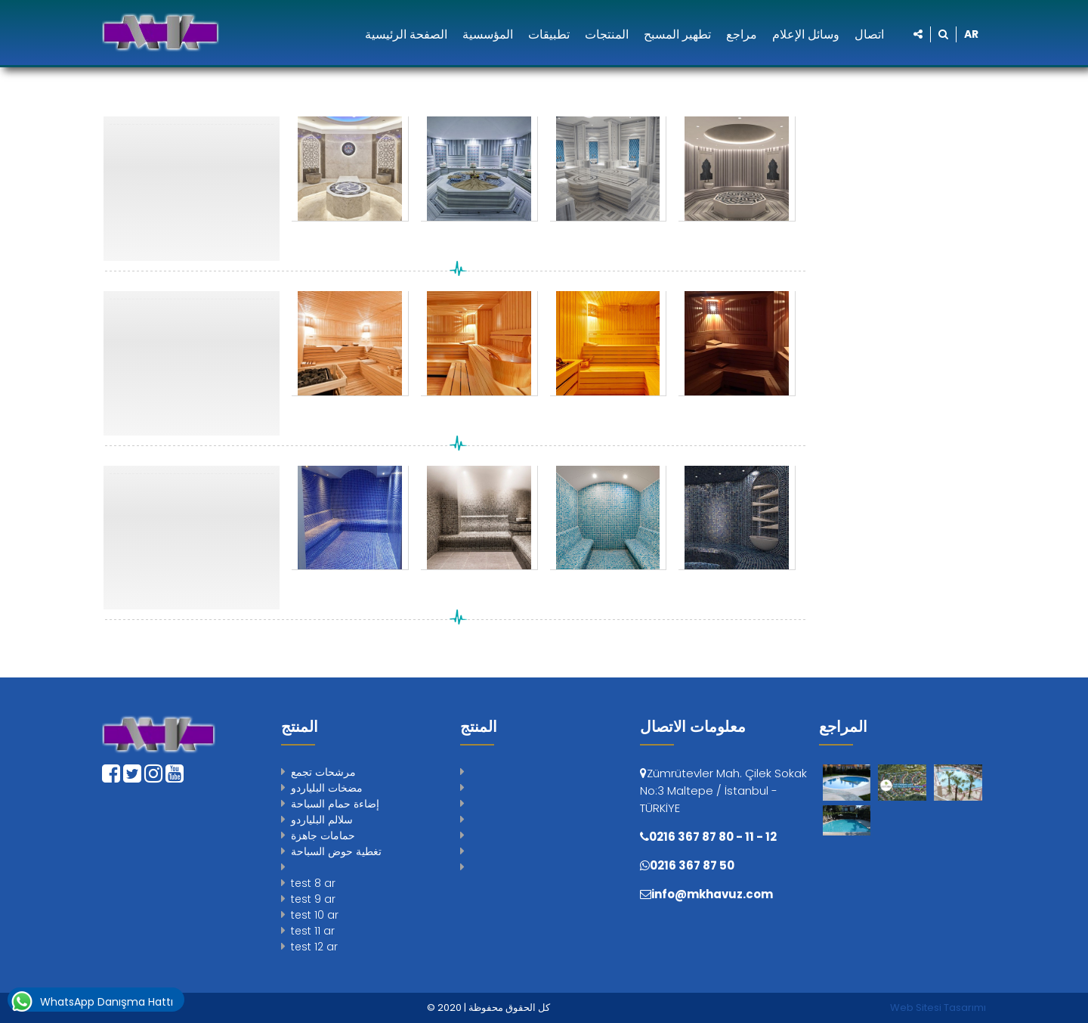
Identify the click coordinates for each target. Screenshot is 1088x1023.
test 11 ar (313, 930)
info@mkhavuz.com (712, 894)
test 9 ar (313, 899)
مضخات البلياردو (327, 787)
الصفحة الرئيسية (406, 34)
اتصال (869, 34)
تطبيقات (549, 34)
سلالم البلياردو (322, 819)
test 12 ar (314, 946)
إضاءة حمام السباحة (335, 803)
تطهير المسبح (677, 34)
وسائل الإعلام (805, 34)
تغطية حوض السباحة (336, 851)
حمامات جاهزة (323, 835)
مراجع (741, 34)
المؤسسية (487, 34)
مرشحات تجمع (323, 772)
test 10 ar (314, 914)
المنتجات (607, 34)
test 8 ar (313, 883)
